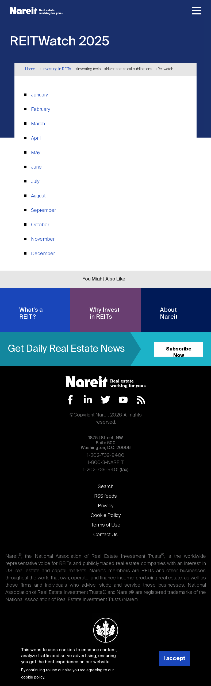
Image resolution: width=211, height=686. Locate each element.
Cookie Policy (106, 515)
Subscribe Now (178, 352)
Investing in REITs (57, 69)
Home (30, 69)
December (43, 253)
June (36, 167)
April (36, 138)
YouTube (123, 399)
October (40, 225)
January (39, 95)
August (38, 196)
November (43, 239)
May (35, 152)
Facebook (70, 399)
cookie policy (32, 677)
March (38, 124)
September (43, 210)
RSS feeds (105, 496)
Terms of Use (105, 525)
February (40, 109)
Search (105, 486)
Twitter (105, 399)
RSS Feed (141, 399)
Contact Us (105, 534)
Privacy (105, 506)
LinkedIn (88, 399)
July (35, 181)
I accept (174, 658)
